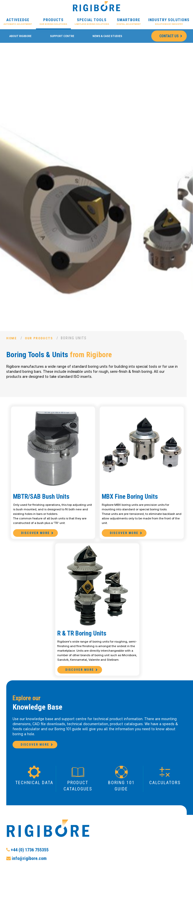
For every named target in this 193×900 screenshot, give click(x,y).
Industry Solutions (168, 21)
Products (53, 21)
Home (11, 338)
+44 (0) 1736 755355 (27, 867)
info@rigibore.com (26, 876)
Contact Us (169, 36)
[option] (96, 191)
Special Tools (92, 21)
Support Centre (62, 36)
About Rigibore (20, 36)
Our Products (40, 338)
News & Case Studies (107, 36)
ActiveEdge (18, 21)
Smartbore (129, 21)
